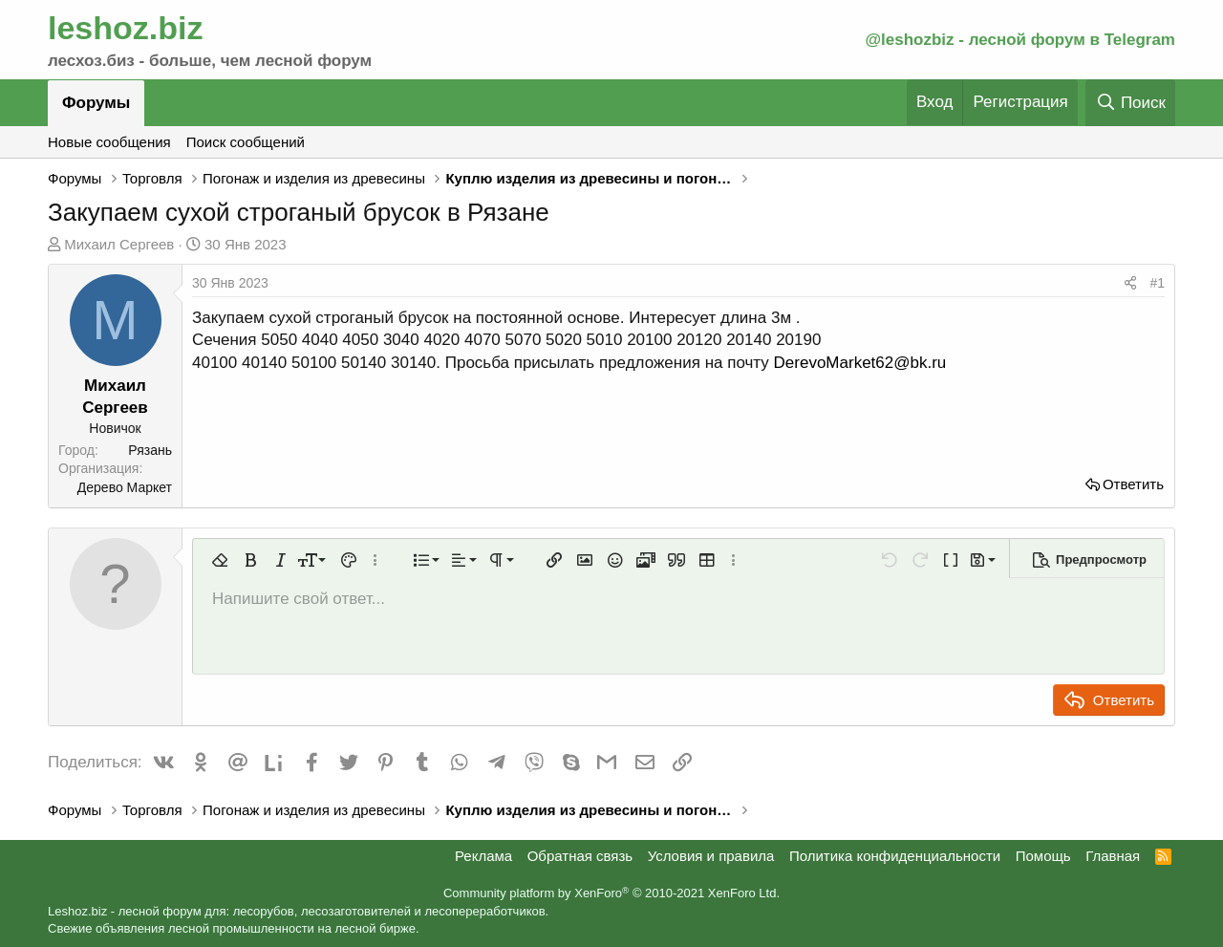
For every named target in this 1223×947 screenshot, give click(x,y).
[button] (219, 560)
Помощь (1043, 856)
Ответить (1133, 484)
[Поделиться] (1130, 283)
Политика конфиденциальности (894, 856)
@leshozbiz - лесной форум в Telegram (1020, 40)
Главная (1112, 856)
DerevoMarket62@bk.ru (860, 363)
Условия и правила (711, 856)
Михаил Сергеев (119, 244)
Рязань (150, 450)
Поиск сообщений (245, 142)
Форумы (96, 103)
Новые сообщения (109, 142)
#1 (1157, 283)
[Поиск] (1130, 102)
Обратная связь (580, 856)
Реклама (483, 856)
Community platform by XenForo (611, 893)
